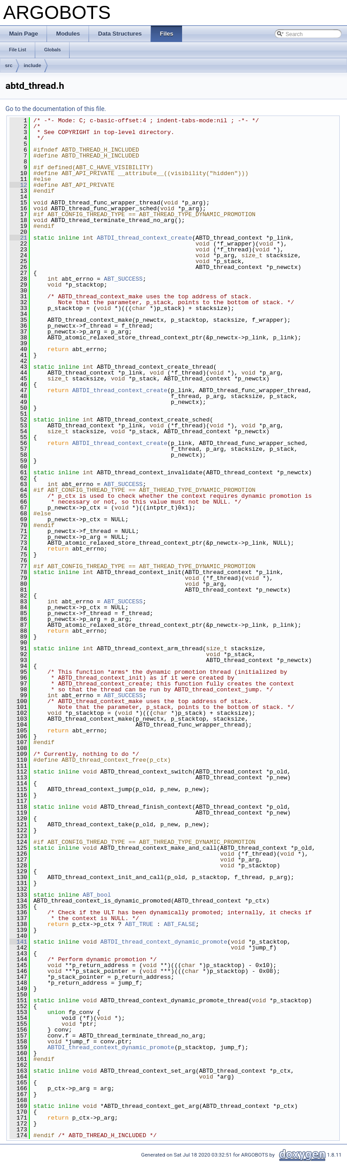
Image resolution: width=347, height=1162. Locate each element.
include (33, 65)
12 (18, 185)
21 (18, 238)
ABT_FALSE (179, 924)
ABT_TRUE (139, 924)
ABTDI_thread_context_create (144, 238)
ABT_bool (97, 895)
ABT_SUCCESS (123, 279)
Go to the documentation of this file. (55, 108)
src (9, 65)
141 (18, 942)
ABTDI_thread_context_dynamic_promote (163, 942)
